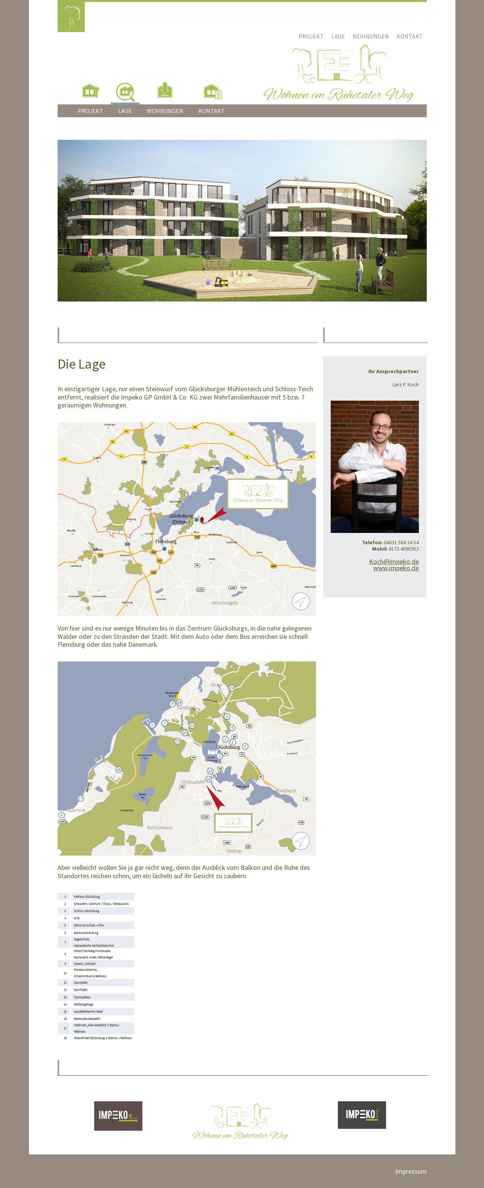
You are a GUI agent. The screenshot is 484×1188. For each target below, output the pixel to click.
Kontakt (410, 36)
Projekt (311, 36)
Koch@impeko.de (394, 561)
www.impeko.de (396, 567)
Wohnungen (371, 36)
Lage (338, 36)
